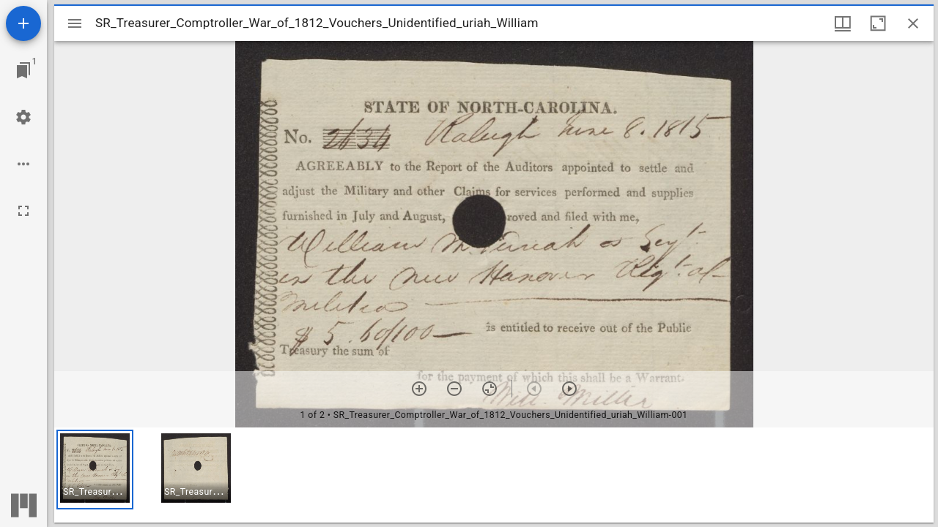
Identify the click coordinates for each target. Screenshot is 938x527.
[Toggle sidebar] (74, 23)
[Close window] (913, 23)
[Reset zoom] (489, 388)
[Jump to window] (23, 70)
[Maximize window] (877, 23)
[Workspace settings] (23, 117)
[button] (95, 469)
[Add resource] (23, 23)
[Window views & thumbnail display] (842, 23)
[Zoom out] (454, 388)
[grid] (494, 475)
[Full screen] (23, 210)
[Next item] (569, 388)
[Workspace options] (23, 164)
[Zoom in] (419, 388)
